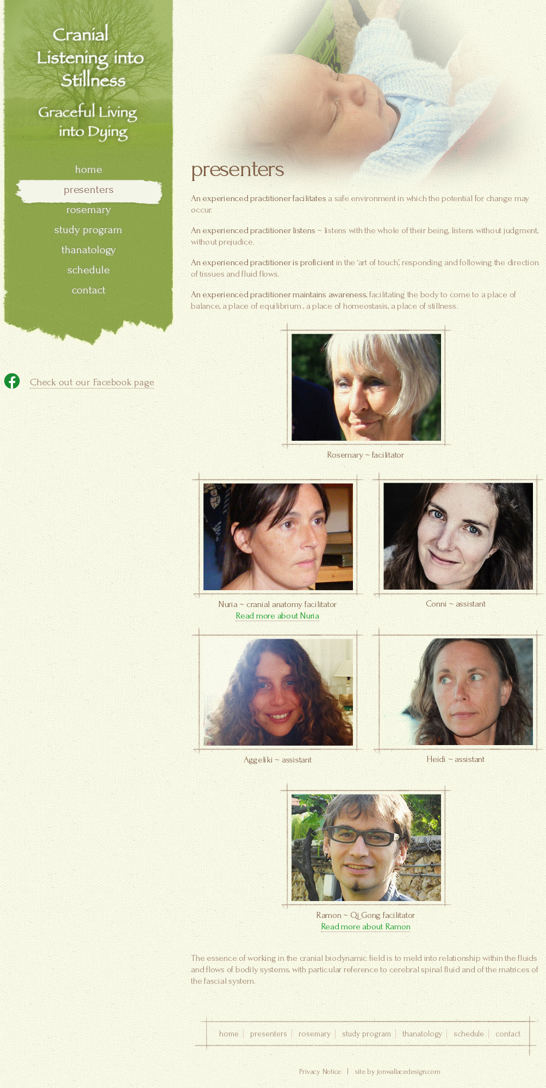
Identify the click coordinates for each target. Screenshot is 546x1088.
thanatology (88, 249)
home (88, 169)
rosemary (88, 209)
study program (88, 229)
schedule (88, 270)
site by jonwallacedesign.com (397, 1071)
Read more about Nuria (277, 615)
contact (89, 290)
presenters (89, 189)
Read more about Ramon (366, 926)
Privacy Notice (320, 1071)
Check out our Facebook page (92, 382)
